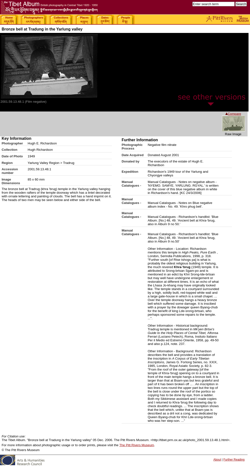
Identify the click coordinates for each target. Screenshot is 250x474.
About (217, 459)
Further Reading (234, 459)
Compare (233, 114)
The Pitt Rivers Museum (136, 445)
